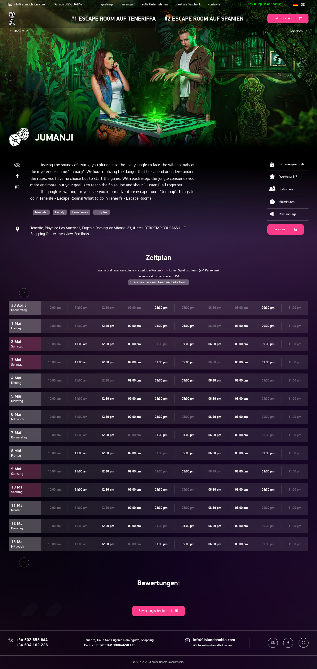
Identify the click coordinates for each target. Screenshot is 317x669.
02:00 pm (134, 326)
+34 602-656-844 (68, 4)
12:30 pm (107, 326)
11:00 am (81, 344)
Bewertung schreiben (158, 611)
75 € (165, 270)
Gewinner (285, 229)
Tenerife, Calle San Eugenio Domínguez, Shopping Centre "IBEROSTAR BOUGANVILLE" (119, 643)
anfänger (127, 4)
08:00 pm (241, 326)
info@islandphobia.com (27, 4)
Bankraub (18, 31)
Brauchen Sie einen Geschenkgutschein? (158, 282)
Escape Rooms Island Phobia (12, 18)
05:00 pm (188, 326)
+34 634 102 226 (32, 645)
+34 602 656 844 (32, 640)
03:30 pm (161, 308)
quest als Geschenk (188, 4)
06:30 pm (214, 344)
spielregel (107, 4)
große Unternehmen (154, 4)
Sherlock (299, 31)
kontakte (214, 4)
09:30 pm (268, 308)
